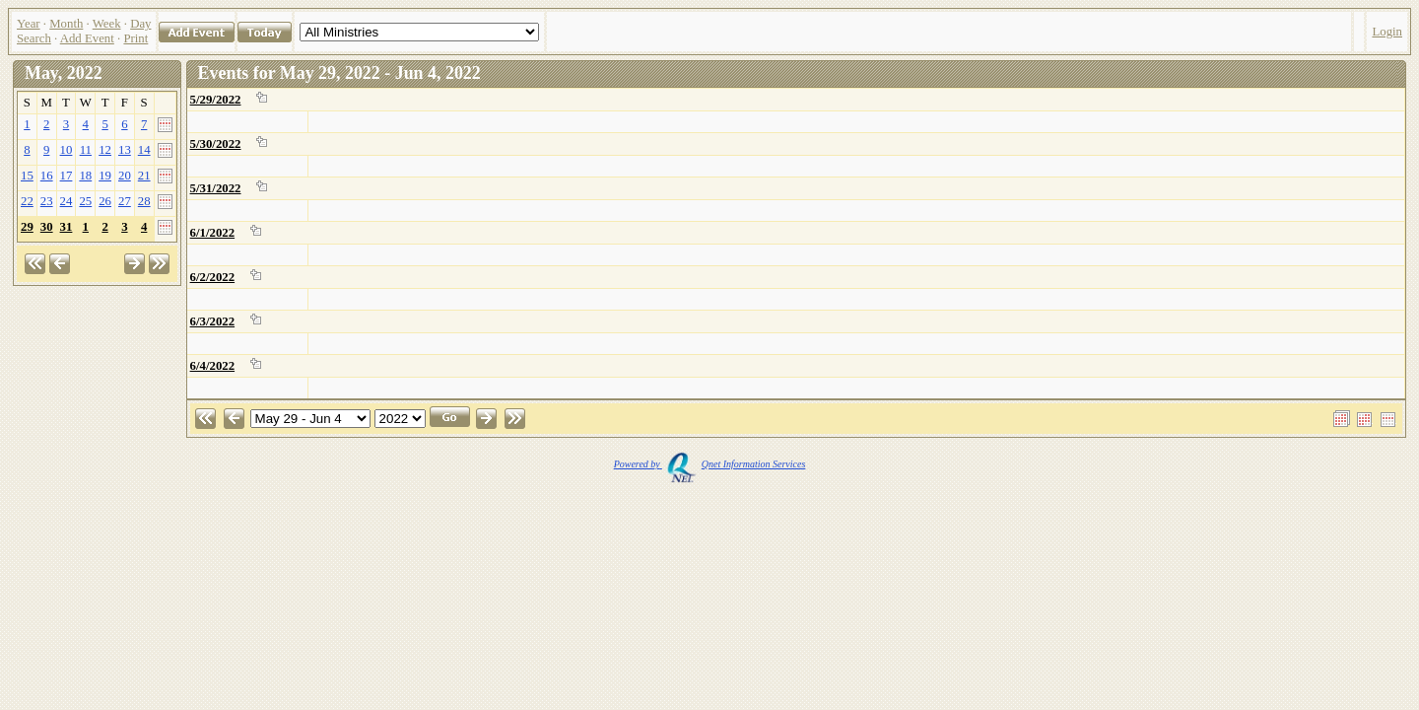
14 (144, 150)
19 (105, 175)
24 (66, 201)
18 (85, 175)
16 (46, 175)
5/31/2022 (215, 188)
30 (46, 227)
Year (28, 24)
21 (144, 175)
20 (124, 175)
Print (135, 38)
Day (140, 24)
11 (86, 150)
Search (34, 38)
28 (144, 201)
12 (105, 150)
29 (27, 227)
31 (66, 227)
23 (46, 201)
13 (124, 150)
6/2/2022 (213, 277)
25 (85, 201)
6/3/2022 (213, 321)
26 (105, 201)
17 (66, 175)
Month (66, 24)
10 (66, 150)
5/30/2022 (215, 144)
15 (27, 175)
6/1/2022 (213, 233)
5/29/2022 (215, 99)
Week (107, 24)
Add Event (87, 38)
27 (124, 201)
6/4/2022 (213, 366)
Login (1387, 31)
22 (27, 201)
